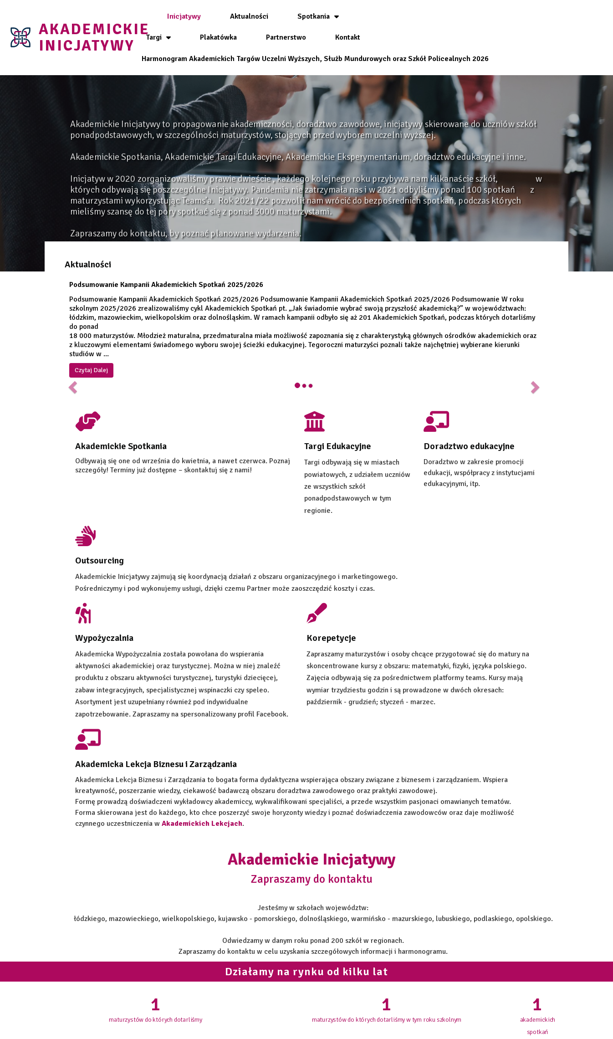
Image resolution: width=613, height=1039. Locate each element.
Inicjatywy (175, 15)
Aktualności (240, 15)
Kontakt (339, 36)
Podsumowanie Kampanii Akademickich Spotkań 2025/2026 (173, 266)
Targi (371, 15)
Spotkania (309, 15)
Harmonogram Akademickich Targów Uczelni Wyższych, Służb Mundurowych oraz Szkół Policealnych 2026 (338, 57)
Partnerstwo (500, 15)
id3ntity (424, 1029)
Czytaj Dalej (97, 351)
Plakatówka (432, 15)
